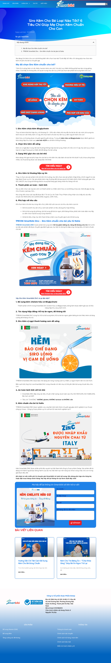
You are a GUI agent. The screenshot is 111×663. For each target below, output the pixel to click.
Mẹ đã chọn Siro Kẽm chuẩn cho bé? (35, 48)
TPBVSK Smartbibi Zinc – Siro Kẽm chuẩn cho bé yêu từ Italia (43, 51)
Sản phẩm (15, 3)
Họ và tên (60, 489)
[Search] (106, 4)
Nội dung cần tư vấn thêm (65, 510)
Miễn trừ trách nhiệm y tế (66, 646)
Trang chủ (6, 3)
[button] (93, 42)
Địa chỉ (58, 503)
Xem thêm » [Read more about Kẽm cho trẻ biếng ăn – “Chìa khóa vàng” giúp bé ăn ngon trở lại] (63, 574)
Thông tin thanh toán (64, 629)
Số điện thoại (61, 496)
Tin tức (35, 3)
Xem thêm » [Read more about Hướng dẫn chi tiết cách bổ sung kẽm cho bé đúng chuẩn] (21, 572)
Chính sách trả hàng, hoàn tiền (67, 638)
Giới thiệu (44, 3)
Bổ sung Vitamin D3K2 (10, 629)
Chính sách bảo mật (64, 642)
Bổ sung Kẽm (7, 634)
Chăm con (25, 3)
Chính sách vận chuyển (65, 634)
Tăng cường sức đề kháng (11, 638)
